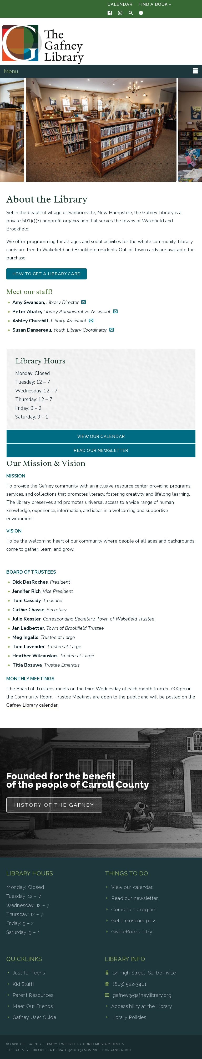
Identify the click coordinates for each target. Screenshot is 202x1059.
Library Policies (128, 1017)
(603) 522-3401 (130, 984)
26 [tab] (161, 164)
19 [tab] (116, 164)
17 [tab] (104, 164)
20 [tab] (123, 164)
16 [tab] (97, 164)
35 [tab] (88, 173)
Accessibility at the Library (141, 1006)
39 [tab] (113, 173)
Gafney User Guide (34, 1017)
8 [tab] (47, 164)
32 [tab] (198, 164)
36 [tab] (94, 173)
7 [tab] (41, 164)
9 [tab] (53, 164)
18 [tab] (110, 164)
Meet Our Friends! (33, 1006)
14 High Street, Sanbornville (144, 973)
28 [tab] (173, 164)
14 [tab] (85, 164)
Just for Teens (29, 973)
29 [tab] (180, 164)
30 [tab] (186, 164)
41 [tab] (126, 173)
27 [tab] (167, 164)
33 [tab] (75, 173)
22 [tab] (135, 164)
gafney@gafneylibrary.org (142, 995)
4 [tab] (22, 164)
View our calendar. (132, 887)
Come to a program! (134, 909)
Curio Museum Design (103, 1044)
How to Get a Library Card (46, 274)
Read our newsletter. (135, 898)
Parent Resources (33, 995)
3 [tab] (15, 164)
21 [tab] (129, 164)
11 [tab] (66, 164)
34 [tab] (82, 173)
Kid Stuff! (23, 984)
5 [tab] (28, 164)
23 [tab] (142, 164)
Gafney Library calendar (32, 705)
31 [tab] (192, 164)
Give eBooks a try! (132, 931)
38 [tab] (107, 173)
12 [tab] (72, 164)
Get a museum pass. (134, 920)
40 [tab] (120, 173)
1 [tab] (3, 164)
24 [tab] (148, 164)
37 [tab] (101, 173)
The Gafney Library (38, 1044)
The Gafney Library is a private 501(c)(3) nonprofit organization (69, 1050)
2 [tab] (9, 164)
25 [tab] (154, 164)
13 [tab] (79, 164)
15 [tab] (91, 164)
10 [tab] (60, 164)
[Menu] (101, 71)
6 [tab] (34, 164)
